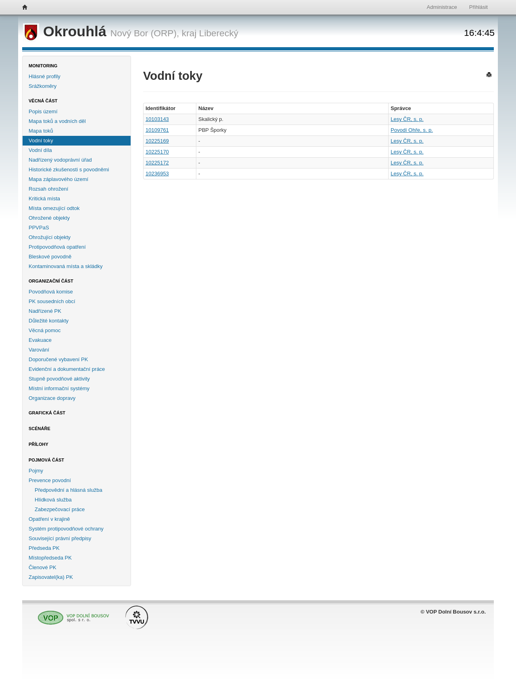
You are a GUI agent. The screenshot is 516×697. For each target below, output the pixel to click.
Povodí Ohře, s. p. (412, 130)
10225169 (157, 141)
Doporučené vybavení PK (58, 359)
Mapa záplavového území (58, 179)
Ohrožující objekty (50, 237)
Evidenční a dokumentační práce (67, 369)
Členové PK (42, 567)
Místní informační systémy (59, 388)
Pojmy (36, 471)
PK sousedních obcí (52, 301)
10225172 (157, 163)
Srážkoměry (42, 86)
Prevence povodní (50, 480)
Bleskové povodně (50, 257)
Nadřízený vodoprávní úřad (60, 160)
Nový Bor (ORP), (144, 33)
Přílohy (38, 444)
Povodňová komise (51, 292)
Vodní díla (40, 150)
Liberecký (218, 33)
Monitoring (43, 65)
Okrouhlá (66, 31)
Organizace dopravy (52, 398)
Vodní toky (41, 140)
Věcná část (43, 100)
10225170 (157, 152)
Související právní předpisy (60, 538)
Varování (39, 350)
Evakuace (40, 340)
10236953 (157, 174)
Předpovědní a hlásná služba (68, 490)
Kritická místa (44, 199)
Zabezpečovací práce (60, 509)
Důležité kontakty (49, 321)
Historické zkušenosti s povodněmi (69, 169)
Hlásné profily (44, 76)
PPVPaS (39, 228)
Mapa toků (41, 131)
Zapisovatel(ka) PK (51, 577)
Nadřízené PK (45, 311)
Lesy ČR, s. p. (407, 119)
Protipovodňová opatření (57, 247)
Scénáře (39, 428)
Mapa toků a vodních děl (57, 121)
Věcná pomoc (45, 330)
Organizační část (51, 281)
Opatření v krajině (49, 519)
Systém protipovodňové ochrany (66, 529)
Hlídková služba (53, 500)
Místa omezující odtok (54, 208)
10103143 (157, 119)
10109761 (157, 130)
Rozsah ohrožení (48, 189)
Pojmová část (46, 460)
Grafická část (47, 412)
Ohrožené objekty (49, 218)
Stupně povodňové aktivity (59, 379)
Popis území (43, 111)
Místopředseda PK (50, 558)
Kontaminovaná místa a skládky (66, 266)
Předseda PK (44, 548)
